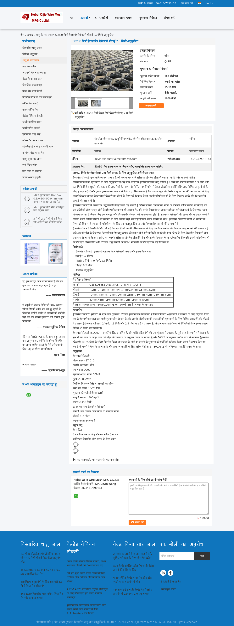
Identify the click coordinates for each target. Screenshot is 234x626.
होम (22, 35)
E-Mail (165, 581)
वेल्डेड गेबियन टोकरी (32, 115)
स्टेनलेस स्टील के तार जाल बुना (37, 97)
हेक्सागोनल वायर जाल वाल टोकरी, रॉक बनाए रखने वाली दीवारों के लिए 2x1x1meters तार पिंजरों (86, 609)
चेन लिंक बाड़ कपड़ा (32, 85)
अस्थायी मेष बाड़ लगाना (34, 72)
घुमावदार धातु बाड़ (31, 134)
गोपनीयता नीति (43, 622)
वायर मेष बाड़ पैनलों (32, 91)
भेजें (202, 556)
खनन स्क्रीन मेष (30, 109)
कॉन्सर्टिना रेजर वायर (32, 140)
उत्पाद (30, 35)
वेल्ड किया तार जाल (32, 78)
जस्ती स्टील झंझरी (31, 128)
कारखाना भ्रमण (123, 18)
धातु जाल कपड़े (98, 459)
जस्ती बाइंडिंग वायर (32, 122)
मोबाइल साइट (167, 589)
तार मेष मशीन (29, 66)
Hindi (209, 3)
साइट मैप (176, 581)
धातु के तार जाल (44, 35)
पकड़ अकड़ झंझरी (31, 177)
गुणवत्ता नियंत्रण (148, 18)
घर (71, 18)
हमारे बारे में (101, 18)
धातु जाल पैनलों (83, 459)
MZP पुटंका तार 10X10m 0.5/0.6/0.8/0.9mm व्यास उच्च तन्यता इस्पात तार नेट (48, 199)
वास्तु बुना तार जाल (31, 159)
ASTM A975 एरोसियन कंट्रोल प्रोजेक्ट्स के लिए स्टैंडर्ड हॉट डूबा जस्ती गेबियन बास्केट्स (87, 593)
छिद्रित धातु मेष (29, 54)
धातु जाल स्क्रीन (112, 459)
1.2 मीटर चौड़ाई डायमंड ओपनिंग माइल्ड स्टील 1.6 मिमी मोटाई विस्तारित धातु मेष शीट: (40, 558)
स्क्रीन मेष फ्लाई (30, 103)
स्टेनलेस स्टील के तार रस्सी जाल (37, 146)
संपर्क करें (169, 18)
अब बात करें (187, 3)
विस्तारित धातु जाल (32, 48)
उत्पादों (84, 18)
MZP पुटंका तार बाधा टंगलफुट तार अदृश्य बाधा (48, 208)
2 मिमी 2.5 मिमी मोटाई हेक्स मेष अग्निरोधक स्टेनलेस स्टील (47, 220)
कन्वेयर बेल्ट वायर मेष (33, 152)
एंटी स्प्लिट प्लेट (29, 165)
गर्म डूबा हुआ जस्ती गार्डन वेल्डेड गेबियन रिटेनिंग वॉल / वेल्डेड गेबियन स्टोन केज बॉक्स (86, 577)
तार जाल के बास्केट (32, 171)
